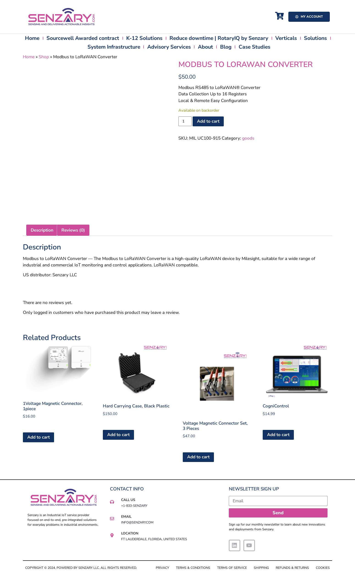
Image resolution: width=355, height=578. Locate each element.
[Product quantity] (185, 121)
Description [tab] (42, 230)
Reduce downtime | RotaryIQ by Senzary (218, 38)
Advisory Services (169, 46)
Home (32, 38)
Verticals (286, 38)
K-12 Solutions (144, 38)
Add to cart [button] (38, 437)
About (205, 46)
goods (248, 138)
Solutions (315, 38)
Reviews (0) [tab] (73, 230)
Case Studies (254, 46)
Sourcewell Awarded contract (82, 38)
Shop (44, 57)
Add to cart (208, 121)
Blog (226, 46)
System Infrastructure (113, 46)
